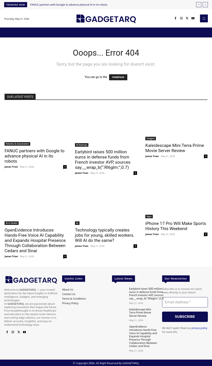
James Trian (11, 166)
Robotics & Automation (17, 143)
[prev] (198, 4)
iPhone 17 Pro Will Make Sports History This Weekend (175, 226)
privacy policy (199, 328)
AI (77, 223)
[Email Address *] (185, 302)
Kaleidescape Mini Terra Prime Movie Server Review (174, 148)
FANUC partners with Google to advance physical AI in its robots (68, 4)
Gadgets (151, 138)
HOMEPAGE (118, 77)
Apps (149, 216)
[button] (204, 18)
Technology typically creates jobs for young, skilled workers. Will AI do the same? (104, 235)
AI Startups (81, 144)
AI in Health (11, 223)
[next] (205, 4)
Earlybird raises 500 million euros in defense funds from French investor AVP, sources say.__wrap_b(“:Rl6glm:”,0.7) (102, 159)
